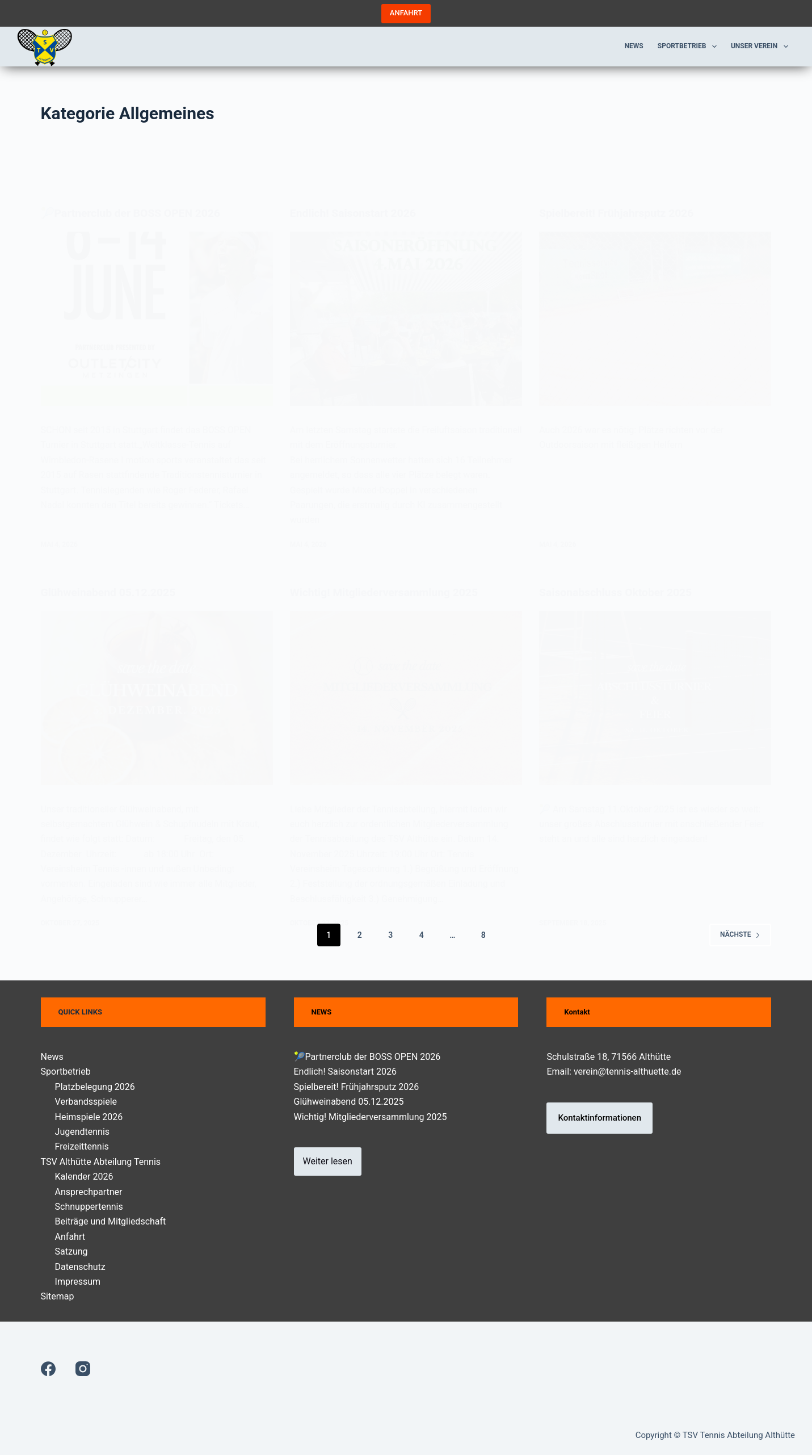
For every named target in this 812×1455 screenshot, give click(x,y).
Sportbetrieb (689, 46)
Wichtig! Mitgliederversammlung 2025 (370, 1117)
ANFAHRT (406, 13)
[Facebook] (48, 1368)
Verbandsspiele (86, 1101)
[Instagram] (82, 1368)
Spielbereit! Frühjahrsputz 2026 (356, 1086)
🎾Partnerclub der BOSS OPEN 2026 (367, 1056)
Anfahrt (70, 1236)
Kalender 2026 (84, 1176)
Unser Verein (762, 46)
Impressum (78, 1281)
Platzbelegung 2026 (95, 1086)
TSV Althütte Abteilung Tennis (101, 1161)
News (634, 46)
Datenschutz (80, 1266)
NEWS (321, 1012)
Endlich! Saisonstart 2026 (345, 1071)
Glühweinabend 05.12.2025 (349, 1101)
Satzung (71, 1251)
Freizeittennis (82, 1146)
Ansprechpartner (89, 1191)
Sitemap (57, 1296)
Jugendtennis (82, 1131)
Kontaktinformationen (599, 1118)
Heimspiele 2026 (89, 1117)
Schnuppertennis (89, 1206)
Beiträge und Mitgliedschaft (110, 1221)
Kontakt (577, 1012)
